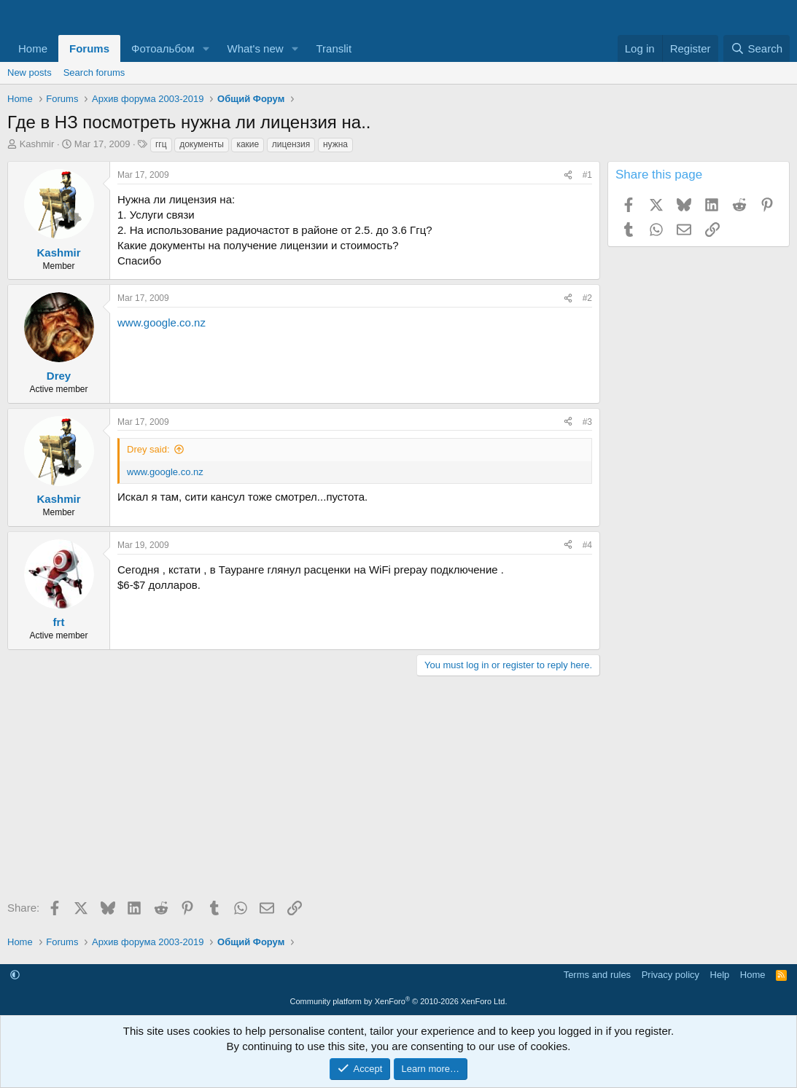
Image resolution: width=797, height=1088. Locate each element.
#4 (587, 545)
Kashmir (37, 143)
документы (201, 144)
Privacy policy (670, 974)
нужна (335, 144)
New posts (29, 72)
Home (32, 48)
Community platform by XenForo (399, 1001)
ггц (161, 144)
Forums (89, 48)
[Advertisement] (300, 793)
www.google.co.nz (161, 322)
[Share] (568, 175)
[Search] (756, 48)
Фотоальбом (163, 48)
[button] (206, 48)
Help (720, 974)
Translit (333, 48)
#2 (587, 298)
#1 (587, 175)
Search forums (94, 72)
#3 (587, 422)
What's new (256, 48)
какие (247, 144)
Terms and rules (597, 974)
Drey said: (148, 449)
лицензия (291, 144)
